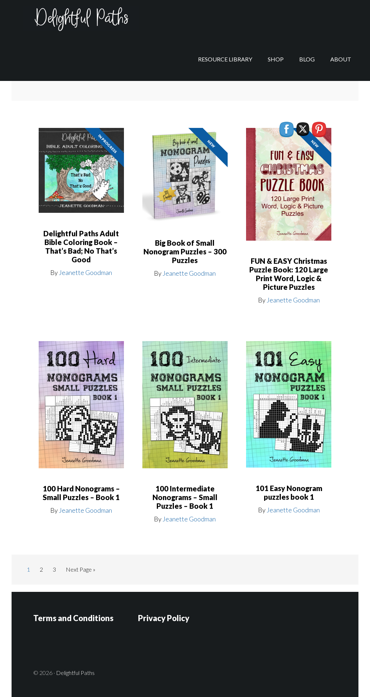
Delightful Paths (69, 21)
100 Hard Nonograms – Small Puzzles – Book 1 (81, 493)
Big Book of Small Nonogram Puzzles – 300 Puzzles (185, 251)
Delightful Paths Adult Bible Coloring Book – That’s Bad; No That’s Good (81, 246)
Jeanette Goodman (85, 272)
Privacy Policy (163, 618)
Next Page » (80, 570)
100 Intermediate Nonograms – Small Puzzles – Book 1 (185, 497)
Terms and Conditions (73, 618)
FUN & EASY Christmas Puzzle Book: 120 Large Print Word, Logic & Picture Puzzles (288, 274)
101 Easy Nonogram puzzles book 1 (288, 492)
